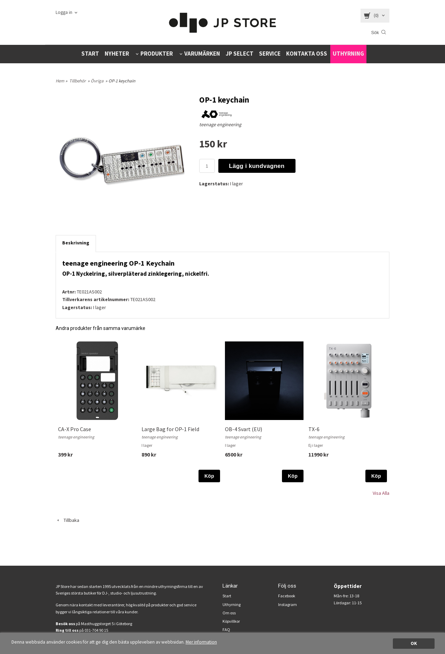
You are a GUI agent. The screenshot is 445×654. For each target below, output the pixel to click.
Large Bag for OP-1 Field (170, 429)
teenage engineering (220, 124)
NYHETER (117, 53)
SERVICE (270, 53)
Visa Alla (381, 493)
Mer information (201, 642)
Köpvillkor (231, 621)
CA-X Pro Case (74, 429)
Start (226, 595)
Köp (209, 476)
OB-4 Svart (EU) (243, 429)
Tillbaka (67, 520)
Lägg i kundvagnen (257, 166)
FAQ (226, 629)
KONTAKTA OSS (306, 53)
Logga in (64, 12)
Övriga (97, 81)
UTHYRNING (348, 53)
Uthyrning (231, 604)
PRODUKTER (156, 53)
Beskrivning (75, 243)
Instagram (287, 604)
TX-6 (313, 429)
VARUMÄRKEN (202, 53)
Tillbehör (77, 81)
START (90, 53)
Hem (60, 81)
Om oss (229, 612)
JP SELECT (239, 53)
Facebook (286, 595)
